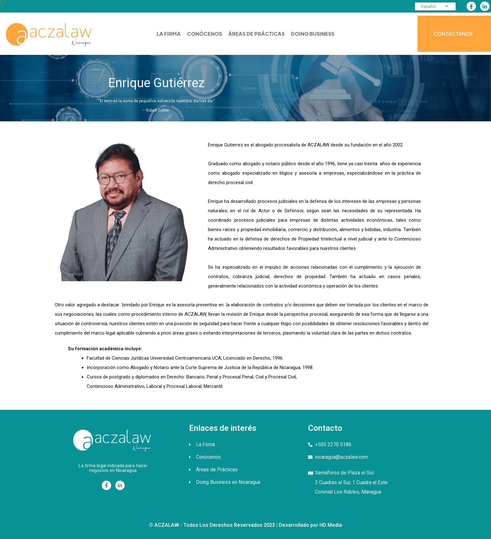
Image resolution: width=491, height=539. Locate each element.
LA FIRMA (169, 33)
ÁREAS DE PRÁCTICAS (256, 33)
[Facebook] (471, 6)
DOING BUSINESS (312, 33)
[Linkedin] (484, 6)
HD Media (330, 525)
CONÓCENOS (204, 33)
